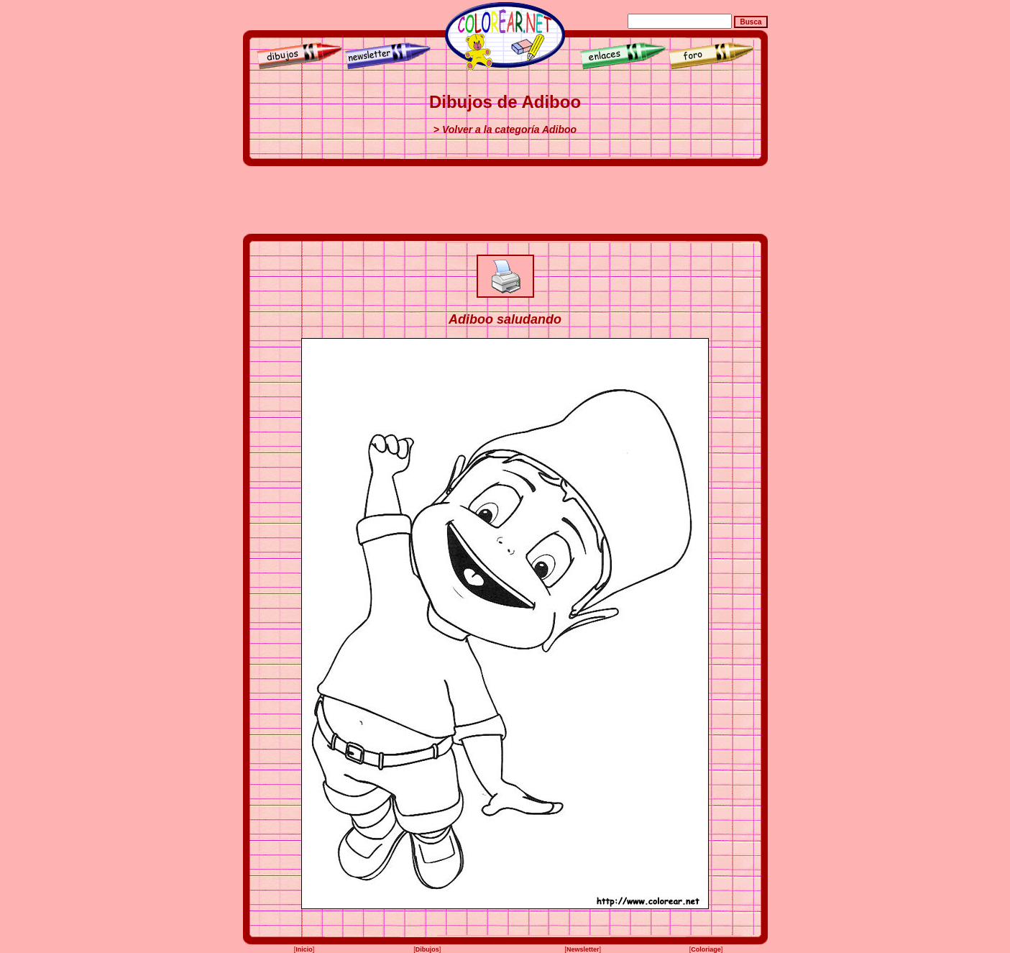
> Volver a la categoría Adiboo (505, 129)
